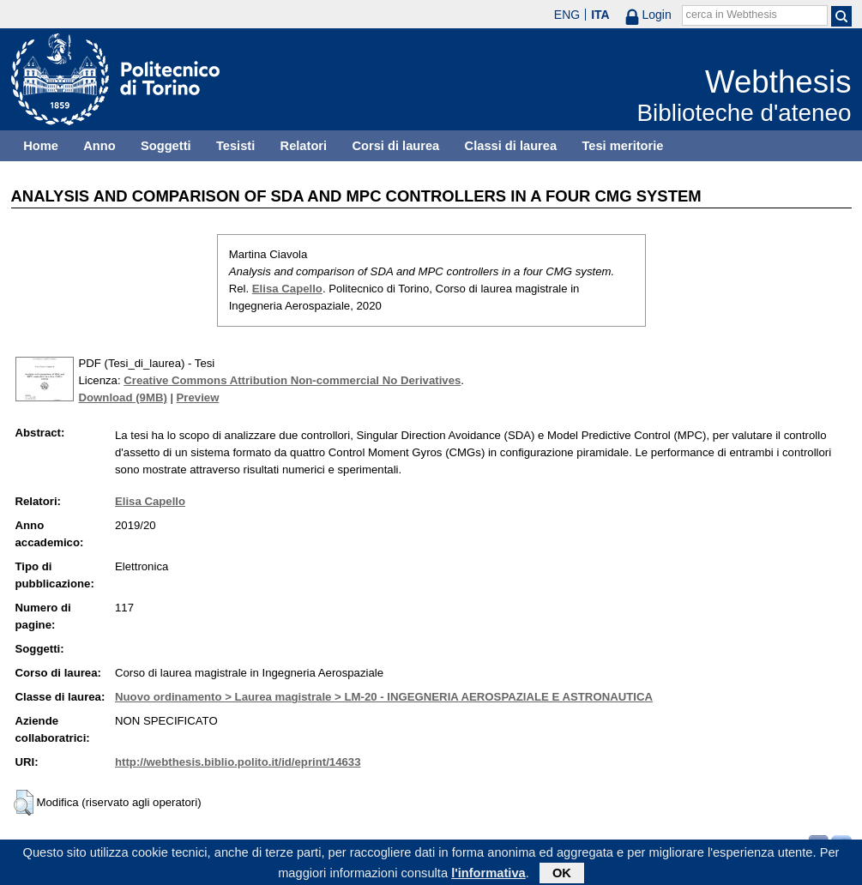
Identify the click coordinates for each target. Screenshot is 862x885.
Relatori (304, 146)
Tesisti (235, 146)
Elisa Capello (287, 288)
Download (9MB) (123, 397)
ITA (600, 15)
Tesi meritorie (622, 146)
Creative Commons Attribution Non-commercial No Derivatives (292, 380)
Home (40, 146)
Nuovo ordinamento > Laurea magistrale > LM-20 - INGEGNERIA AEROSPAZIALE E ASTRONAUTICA (384, 696)
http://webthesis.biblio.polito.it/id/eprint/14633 (237, 762)
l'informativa (488, 875)
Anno (99, 146)
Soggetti (166, 146)
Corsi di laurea (395, 146)
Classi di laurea (511, 146)
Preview (198, 397)
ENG (567, 15)
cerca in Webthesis (731, 15)
